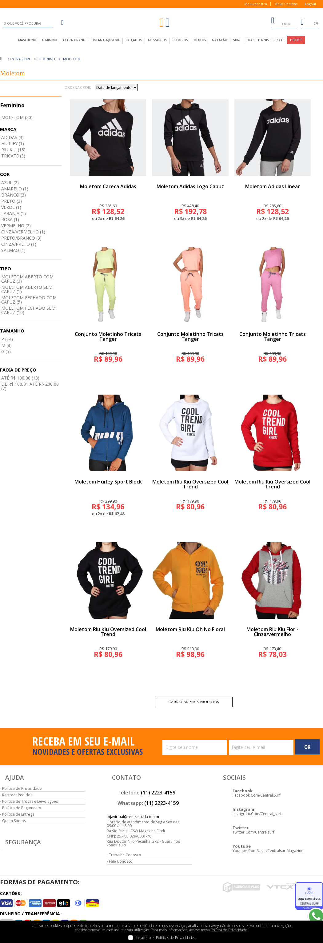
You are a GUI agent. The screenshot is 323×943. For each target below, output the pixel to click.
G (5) (6, 351)
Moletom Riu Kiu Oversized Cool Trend (190, 484)
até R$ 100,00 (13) (20, 378)
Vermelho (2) (16, 226)
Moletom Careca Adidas (108, 186)
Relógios (180, 40)
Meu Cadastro (255, 4)
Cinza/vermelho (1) (23, 232)
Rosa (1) (10, 219)
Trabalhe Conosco (125, 854)
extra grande (75, 40)
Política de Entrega (18, 814)
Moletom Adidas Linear (272, 186)
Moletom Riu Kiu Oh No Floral (190, 629)
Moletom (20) (17, 117)
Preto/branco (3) (21, 238)
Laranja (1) (13, 213)
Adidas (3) (12, 137)
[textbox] (28, 23)
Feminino (47, 59)
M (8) (6, 345)
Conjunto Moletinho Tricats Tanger (108, 336)
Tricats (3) (13, 156)
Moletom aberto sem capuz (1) (26, 289)
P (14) (7, 339)
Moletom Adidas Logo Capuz (190, 186)
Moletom (72, 59)
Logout (310, 4)
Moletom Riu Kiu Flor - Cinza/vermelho (272, 632)
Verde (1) (11, 207)
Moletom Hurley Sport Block (108, 481)
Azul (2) (10, 182)
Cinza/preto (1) (18, 244)
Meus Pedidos (285, 4)
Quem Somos (14, 820)
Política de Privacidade (22, 788)
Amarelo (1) (14, 189)
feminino (49, 40)
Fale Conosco (121, 861)
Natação (219, 40)
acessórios (157, 40)
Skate (279, 40)
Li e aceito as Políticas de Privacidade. (164, 937)
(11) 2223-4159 (158, 792)
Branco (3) (13, 195)
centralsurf (19, 59)
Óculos (200, 40)
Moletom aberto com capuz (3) (27, 279)
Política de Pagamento (21, 807)
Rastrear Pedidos (17, 795)
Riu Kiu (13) (13, 150)
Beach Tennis (258, 40)
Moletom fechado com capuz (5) (29, 300)
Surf (237, 40)
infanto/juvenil (106, 40)
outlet (296, 40)
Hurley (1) (12, 143)
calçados (134, 40)
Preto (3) (11, 201)
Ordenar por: (78, 88)
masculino (27, 40)
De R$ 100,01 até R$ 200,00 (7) (30, 386)
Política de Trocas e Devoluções (30, 801)
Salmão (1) (13, 250)
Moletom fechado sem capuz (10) (28, 310)
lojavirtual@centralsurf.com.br (133, 816)
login (281, 21)
